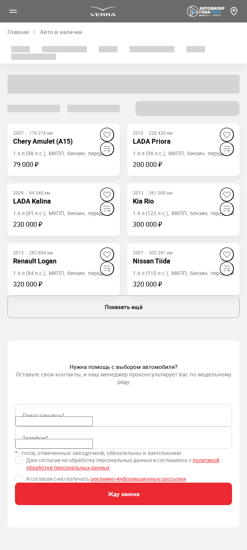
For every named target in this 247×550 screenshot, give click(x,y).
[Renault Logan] (35, 261)
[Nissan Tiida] (151, 261)
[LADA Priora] (152, 141)
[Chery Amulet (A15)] (43, 141)
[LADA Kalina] (32, 201)
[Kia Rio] (143, 201)
